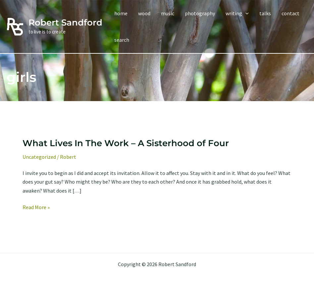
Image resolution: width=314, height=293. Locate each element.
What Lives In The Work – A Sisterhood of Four (126, 143)
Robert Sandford (65, 22)
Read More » (36, 207)
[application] (245, 13)
